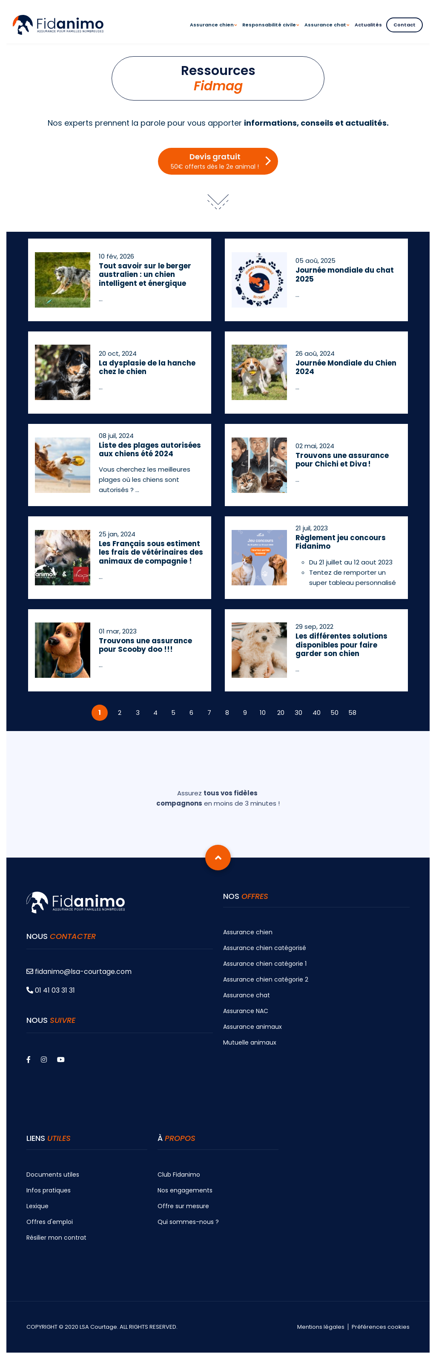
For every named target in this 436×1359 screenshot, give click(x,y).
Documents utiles (52, 1174)
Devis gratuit (215, 161)
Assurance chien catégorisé (264, 948)
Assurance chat (246, 995)
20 (280, 712)
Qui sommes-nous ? (188, 1222)
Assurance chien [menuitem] (213, 32)
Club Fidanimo (179, 1174)
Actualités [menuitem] (368, 24)
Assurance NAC (245, 1011)
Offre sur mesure (183, 1206)
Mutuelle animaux (249, 1042)
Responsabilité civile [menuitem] (270, 32)
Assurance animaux (252, 1026)
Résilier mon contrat (56, 1237)
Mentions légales (320, 1327)
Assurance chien (247, 932)
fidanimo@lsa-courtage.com (79, 971)
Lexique (37, 1206)
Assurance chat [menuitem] (326, 32)
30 (298, 712)
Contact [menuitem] (404, 24)
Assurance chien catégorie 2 (265, 979)
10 (263, 712)
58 (352, 712)
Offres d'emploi (49, 1222)
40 (317, 712)
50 (334, 712)
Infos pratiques (48, 1190)
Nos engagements (185, 1190)
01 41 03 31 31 (50, 990)
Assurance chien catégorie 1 (265, 963)
